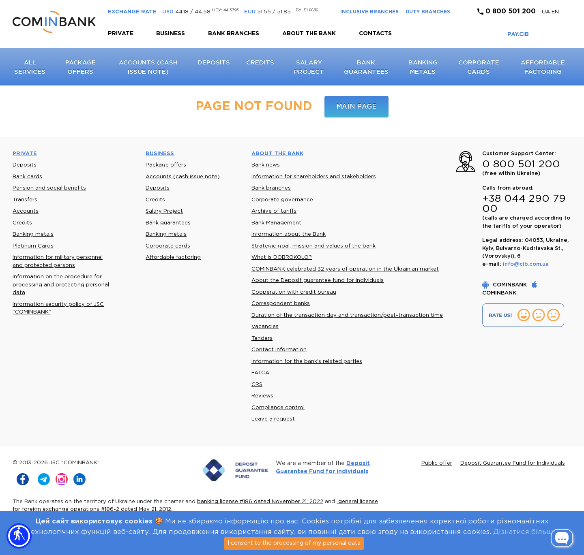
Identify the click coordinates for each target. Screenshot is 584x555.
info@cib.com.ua (526, 264)
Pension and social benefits (49, 188)
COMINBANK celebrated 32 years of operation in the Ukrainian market (345, 269)
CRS (256, 384)
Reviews (262, 396)
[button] (19, 536)
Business (170, 33)
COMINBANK (505, 285)
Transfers (25, 200)
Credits (260, 62)
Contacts (375, 33)
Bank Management (276, 223)
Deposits (214, 62)
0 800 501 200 (506, 12)
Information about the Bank (288, 234)
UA (547, 12)
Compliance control (278, 408)
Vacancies (265, 326)
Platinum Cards (33, 246)
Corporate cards (168, 246)
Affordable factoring (173, 257)
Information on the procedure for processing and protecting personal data (61, 285)
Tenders (262, 338)
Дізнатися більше (525, 532)
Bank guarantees (168, 223)
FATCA (260, 373)
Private (120, 33)
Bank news (265, 165)
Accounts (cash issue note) (183, 177)
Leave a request (273, 419)
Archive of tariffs (273, 211)
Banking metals (33, 234)
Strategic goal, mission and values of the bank (313, 246)
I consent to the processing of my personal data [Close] (294, 543)
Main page (357, 107)
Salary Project (164, 211)
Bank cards (27, 177)
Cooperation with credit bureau (293, 292)
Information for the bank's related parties (306, 361)
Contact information (279, 350)
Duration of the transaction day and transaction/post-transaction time (347, 315)
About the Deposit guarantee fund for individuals (317, 280)
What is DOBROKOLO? (281, 257)
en (555, 12)
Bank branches (233, 33)
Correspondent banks (280, 303)
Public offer (436, 463)
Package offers (166, 165)
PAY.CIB (518, 34)
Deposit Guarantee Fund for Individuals (512, 463)
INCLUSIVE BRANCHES (369, 12)
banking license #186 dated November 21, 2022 (260, 502)
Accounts (26, 211)
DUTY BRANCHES (428, 12)
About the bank (309, 33)
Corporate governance (282, 200)
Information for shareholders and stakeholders (313, 177)
